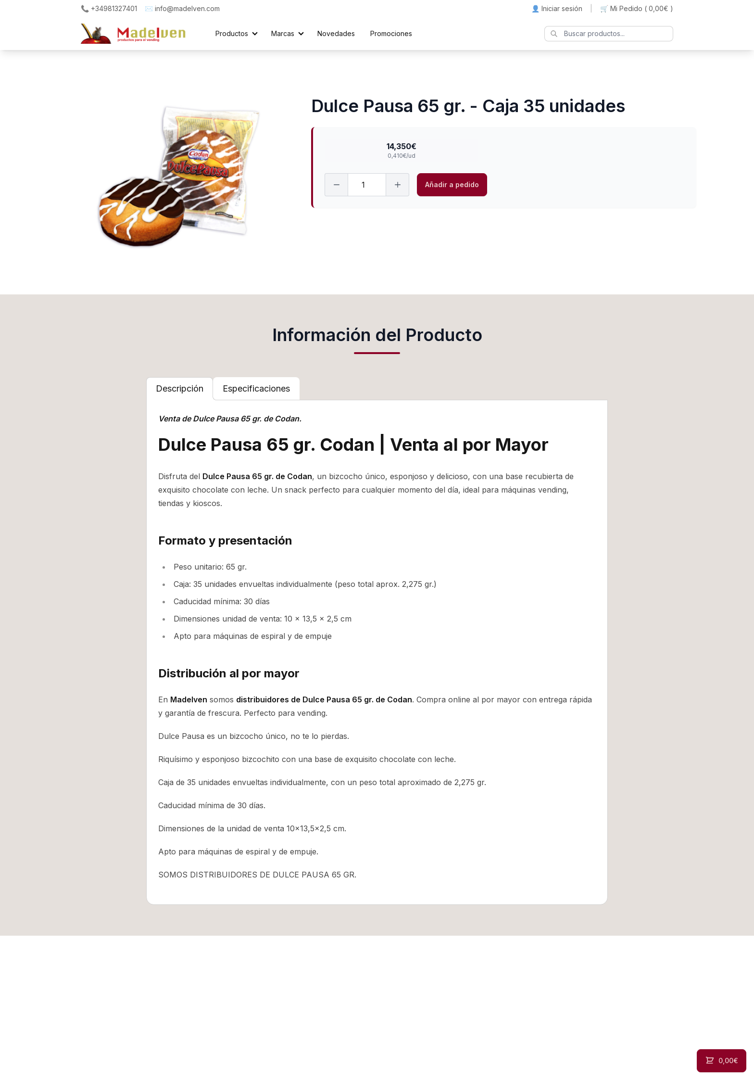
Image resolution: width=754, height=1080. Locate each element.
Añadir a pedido (452, 184)
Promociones (391, 33)
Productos (231, 33)
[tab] (179, 388)
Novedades (336, 33)
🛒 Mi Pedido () (636, 8)
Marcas (282, 33)
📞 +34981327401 (109, 8)
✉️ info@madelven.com (182, 8)
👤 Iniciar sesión (556, 8)
